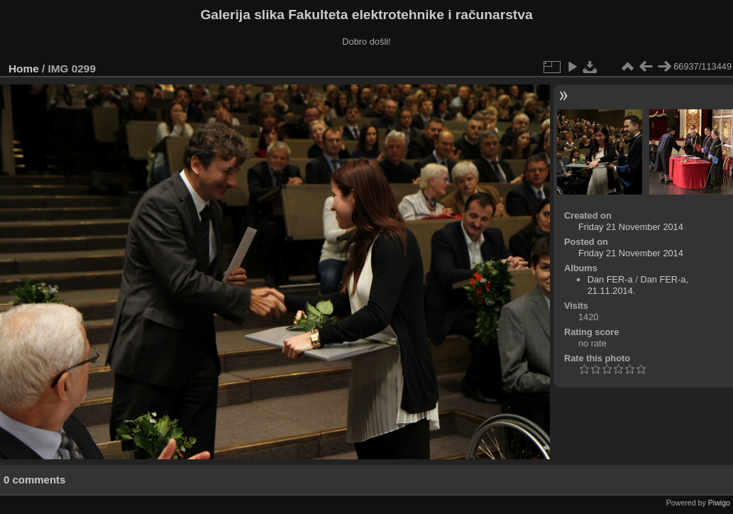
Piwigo (719, 502)
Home (24, 68)
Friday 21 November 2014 (630, 227)
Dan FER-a (610, 279)
